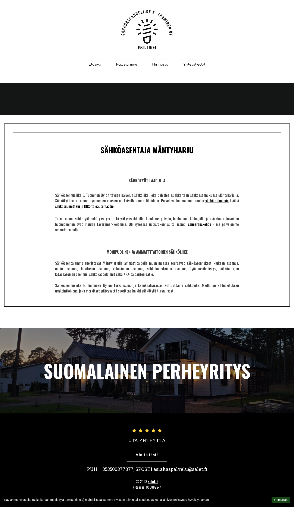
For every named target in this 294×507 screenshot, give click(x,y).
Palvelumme (126, 64)
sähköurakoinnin (217, 200)
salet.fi (153, 481)
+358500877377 (117, 469)
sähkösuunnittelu (67, 206)
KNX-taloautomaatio (99, 206)
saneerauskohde (199, 224)
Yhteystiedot (194, 64)
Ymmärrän (281, 499)
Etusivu (95, 64)
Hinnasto (160, 64)
